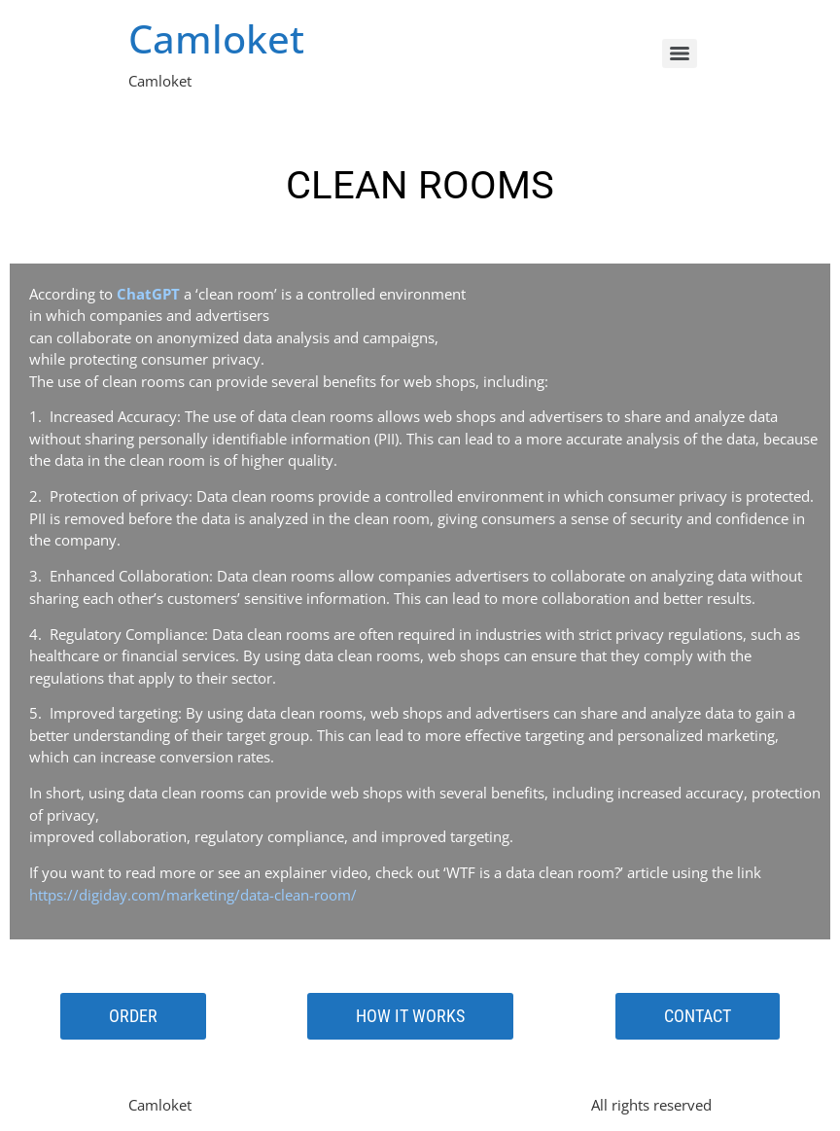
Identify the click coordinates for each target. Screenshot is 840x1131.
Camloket (216, 38)
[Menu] (679, 53)
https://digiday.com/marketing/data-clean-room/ (193, 894)
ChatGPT (148, 293)
